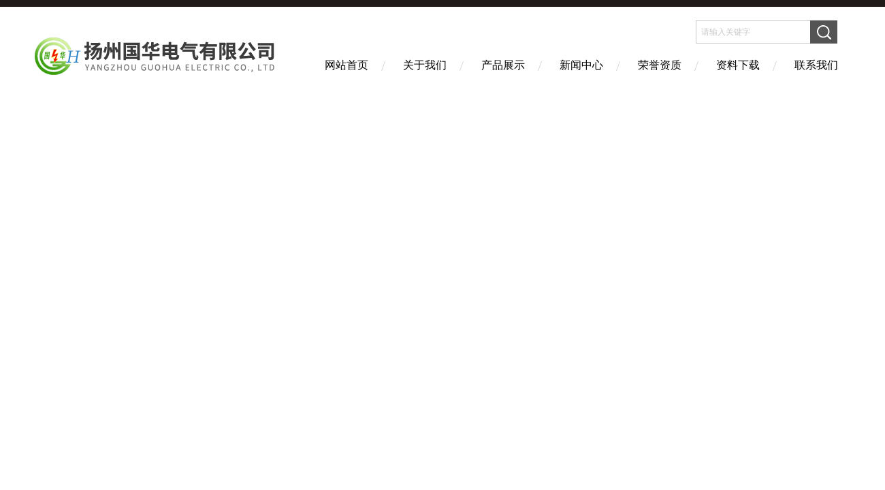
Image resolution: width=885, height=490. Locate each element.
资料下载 (738, 65)
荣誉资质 (659, 65)
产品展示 (503, 65)
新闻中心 (581, 65)
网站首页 (346, 65)
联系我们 (816, 65)
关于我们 (425, 65)
